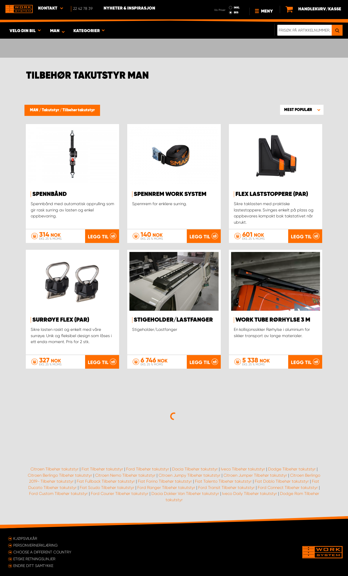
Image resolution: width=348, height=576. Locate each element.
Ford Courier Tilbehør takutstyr (119, 493)
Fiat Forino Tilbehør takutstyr (165, 481)
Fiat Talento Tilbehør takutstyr (223, 481)
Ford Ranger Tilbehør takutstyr (166, 487)
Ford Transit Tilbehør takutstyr (226, 487)
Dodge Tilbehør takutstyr (292, 469)
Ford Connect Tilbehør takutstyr (288, 487)
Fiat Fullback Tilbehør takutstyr (106, 481)
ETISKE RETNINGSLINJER (34, 559)
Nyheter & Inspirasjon (129, 8)
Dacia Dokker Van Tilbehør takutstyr (185, 493)
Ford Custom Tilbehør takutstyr (58, 493)
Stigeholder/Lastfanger (173, 320)
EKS (236, 12)
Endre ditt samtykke (33, 565)
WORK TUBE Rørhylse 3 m (272, 320)
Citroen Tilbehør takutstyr (54, 469)
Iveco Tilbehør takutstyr (243, 469)
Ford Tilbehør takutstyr (147, 469)
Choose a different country (42, 552)
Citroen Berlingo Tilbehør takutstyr (60, 475)
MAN (34, 110)
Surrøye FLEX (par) (60, 320)
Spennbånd (49, 194)
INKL (237, 7)
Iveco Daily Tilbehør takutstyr (249, 493)
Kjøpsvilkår (25, 538)
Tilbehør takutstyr (79, 110)
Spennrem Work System (170, 194)
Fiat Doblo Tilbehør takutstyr (282, 481)
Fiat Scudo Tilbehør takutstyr (107, 487)
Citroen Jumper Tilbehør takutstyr (255, 475)
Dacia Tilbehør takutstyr (195, 469)
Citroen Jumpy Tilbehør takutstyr (189, 475)
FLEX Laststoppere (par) (271, 194)
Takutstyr (51, 110)
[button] (302, 110)
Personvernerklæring (35, 545)
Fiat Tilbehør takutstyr (102, 469)
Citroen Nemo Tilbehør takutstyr (125, 475)
